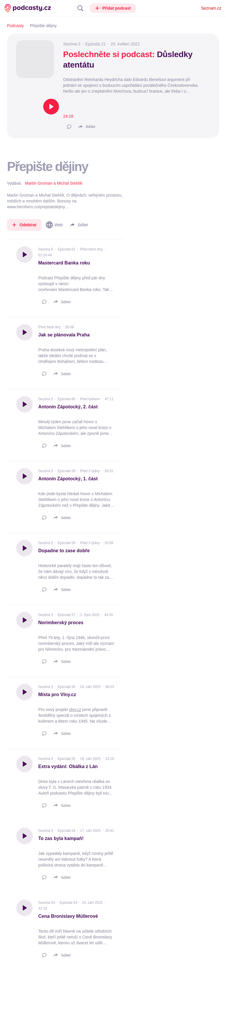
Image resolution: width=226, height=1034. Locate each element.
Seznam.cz (211, 8)
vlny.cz (75, 709)
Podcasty (15, 25)
